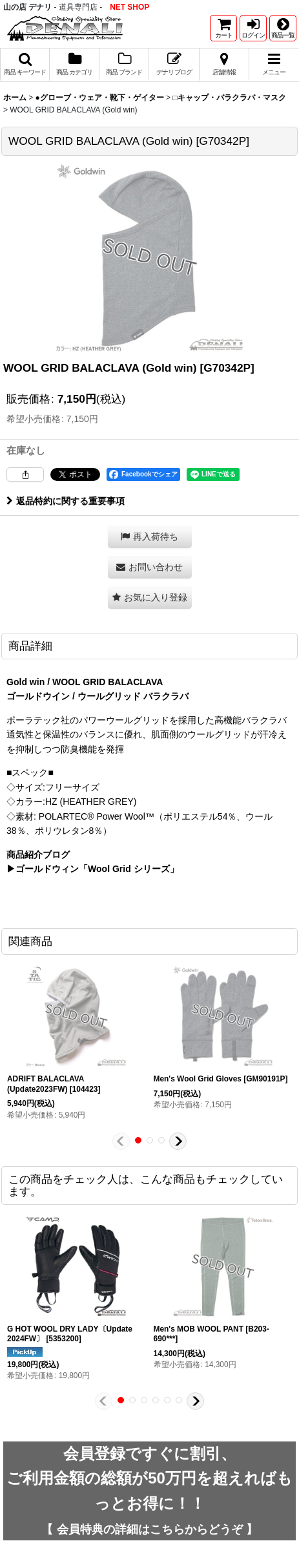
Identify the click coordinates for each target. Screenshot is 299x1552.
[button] (282, 28)
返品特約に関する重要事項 (65, 501)
